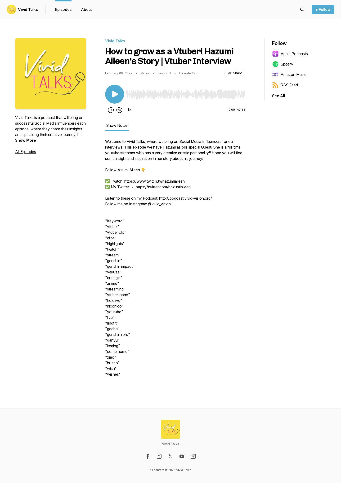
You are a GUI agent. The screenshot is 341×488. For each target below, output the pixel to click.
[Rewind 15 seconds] (111, 109)
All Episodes (25, 151)
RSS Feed (285, 85)
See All (278, 95)
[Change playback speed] (129, 109)
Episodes (63, 9)
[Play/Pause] (114, 94)
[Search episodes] (302, 9)
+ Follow (323, 9)
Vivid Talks (28, 9)
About (86, 9)
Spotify (282, 64)
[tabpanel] (175, 260)
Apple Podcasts (290, 53)
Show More (25, 140)
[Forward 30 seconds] (119, 109)
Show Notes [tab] (117, 125)
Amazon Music (289, 74)
